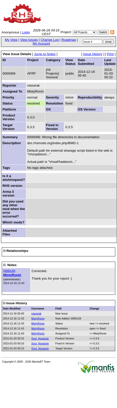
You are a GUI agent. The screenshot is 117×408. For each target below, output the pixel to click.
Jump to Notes (45, 54)
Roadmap (69, 40)
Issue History (92, 54)
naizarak (36, 313)
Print (110, 54)
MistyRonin (12, 275)
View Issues (29, 40)
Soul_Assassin (40, 338)
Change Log (49, 40)
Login (26, 32)
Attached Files (9, 232)
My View (11, 40)
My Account (41, 43)
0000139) (10, 270)
